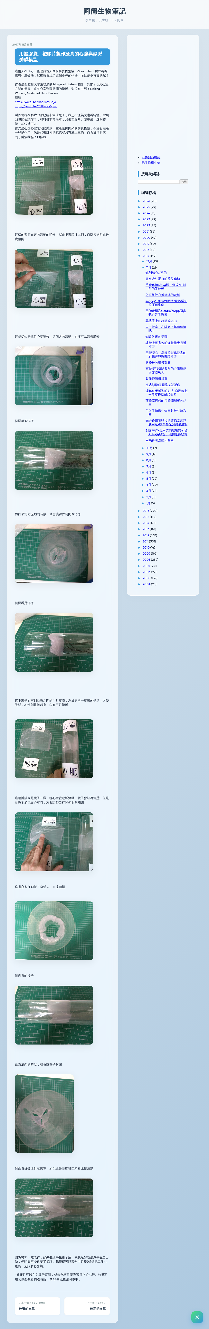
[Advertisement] (171, 67)
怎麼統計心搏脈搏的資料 (171, 300)
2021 (156, 231)
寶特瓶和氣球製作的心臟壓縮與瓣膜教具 (171, 385)
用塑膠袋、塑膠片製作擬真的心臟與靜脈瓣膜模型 (65, 56)
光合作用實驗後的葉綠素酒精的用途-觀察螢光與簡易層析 (171, 446)
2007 (156, 596)
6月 (159, 502)
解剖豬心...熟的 (165, 273)
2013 (156, 559)
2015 (156, 547)
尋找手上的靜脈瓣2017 (171, 332)
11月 (159, 267)
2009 (156, 584)
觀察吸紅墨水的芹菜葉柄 (171, 280)
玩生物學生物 (160, 163)
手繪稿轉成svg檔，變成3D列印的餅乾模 (171, 290)
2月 (159, 527)
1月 (158, 533)
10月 (159, 478)
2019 (156, 244)
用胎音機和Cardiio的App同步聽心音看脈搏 (170, 322)
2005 (156, 608)
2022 (156, 225)
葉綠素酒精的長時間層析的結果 (171, 425)
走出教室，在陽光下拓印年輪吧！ (171, 340)
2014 (156, 553)
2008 (156, 590)
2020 (156, 238)
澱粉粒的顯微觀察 (167, 378)
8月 (159, 490)
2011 (155, 571)
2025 (156, 207)
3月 (159, 521)
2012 (156, 565)
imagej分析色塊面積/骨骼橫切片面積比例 (171, 310)
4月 (159, 515)
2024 (156, 213)
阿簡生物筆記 (104, 11)
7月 (159, 496)
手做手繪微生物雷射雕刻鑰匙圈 (171, 435)
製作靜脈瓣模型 (166, 394)
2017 (156, 256)
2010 (156, 578)
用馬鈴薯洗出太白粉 (169, 470)
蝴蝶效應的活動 (166, 348)
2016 (156, 541)
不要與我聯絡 (160, 157)
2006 (156, 602)
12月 (159, 261)
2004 (156, 614)
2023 (156, 219)
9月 (159, 484)
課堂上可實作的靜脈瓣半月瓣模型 (171, 356)
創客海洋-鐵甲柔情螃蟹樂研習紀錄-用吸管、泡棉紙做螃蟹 (171, 460)
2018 (156, 250)
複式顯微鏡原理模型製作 (171, 402)
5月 (159, 508)
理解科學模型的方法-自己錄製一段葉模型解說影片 (171, 413)
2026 (156, 201)
